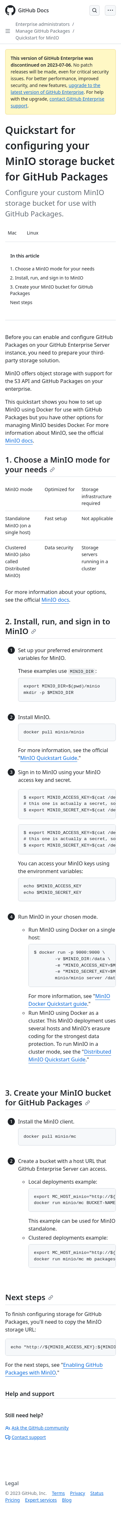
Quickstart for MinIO (37, 38)
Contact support (25, 1437)
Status (97, 1493)
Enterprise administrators (42, 24)
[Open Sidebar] (8, 31)
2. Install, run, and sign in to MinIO (57, 626)
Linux (32, 233)
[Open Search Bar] (94, 10)
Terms (58, 1493)
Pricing (12, 1500)
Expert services (41, 1500)
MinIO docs (19, 440)
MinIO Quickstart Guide (48, 758)
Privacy (77, 1493)
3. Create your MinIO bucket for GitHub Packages (58, 1097)
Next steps (29, 1297)
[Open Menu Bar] (110, 10)
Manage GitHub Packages (42, 31)
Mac (12, 233)
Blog (67, 1500)
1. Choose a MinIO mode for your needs (57, 464)
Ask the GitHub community (37, 1428)
